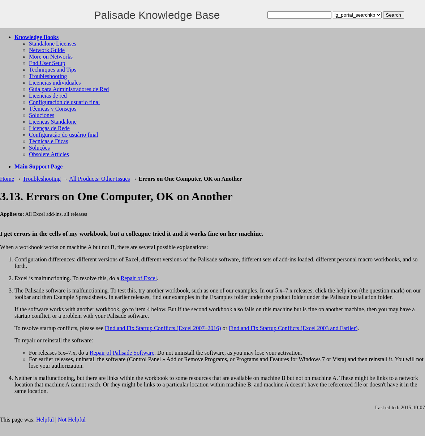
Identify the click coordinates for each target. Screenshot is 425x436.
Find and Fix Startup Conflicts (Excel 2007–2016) (163, 328)
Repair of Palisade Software (122, 353)
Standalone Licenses (52, 43)
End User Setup (47, 63)
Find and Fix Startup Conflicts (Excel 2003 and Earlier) (293, 328)
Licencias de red (48, 96)
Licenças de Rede (49, 128)
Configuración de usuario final (64, 102)
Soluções (39, 148)
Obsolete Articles (49, 154)
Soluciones (41, 115)
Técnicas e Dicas (48, 141)
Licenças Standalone (53, 122)
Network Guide (47, 50)
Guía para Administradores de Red (69, 89)
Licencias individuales (55, 83)
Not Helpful (72, 419)
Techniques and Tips (52, 70)
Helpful (45, 419)
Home (7, 179)
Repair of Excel (139, 278)
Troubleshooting (48, 76)
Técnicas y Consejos (53, 109)
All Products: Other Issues (99, 179)
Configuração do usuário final (63, 135)
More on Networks (51, 57)
